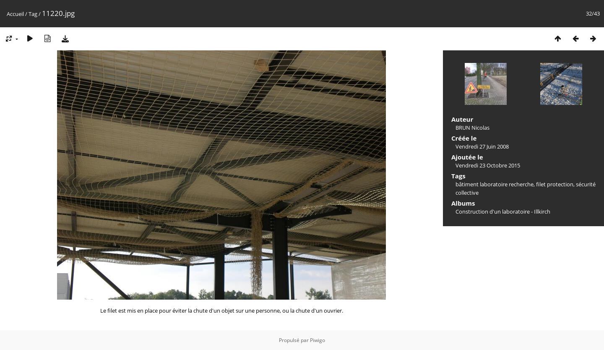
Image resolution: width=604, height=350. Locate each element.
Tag (33, 14)
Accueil (15, 14)
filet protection (554, 184)
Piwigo (317, 340)
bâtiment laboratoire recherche (495, 184)
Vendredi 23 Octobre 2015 (488, 165)
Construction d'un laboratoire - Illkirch (503, 211)
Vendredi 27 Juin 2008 (482, 146)
